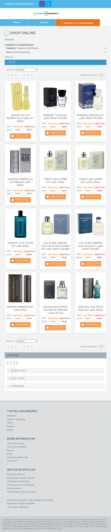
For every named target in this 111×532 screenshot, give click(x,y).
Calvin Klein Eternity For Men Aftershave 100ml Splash (55, 310)
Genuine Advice (14, 488)
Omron (10, 423)
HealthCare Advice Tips (17, 457)
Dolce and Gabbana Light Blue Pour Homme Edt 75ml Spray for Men (55, 246)
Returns (10, 450)
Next (32, 75)
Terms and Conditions (17, 447)
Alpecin (10, 430)
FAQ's (9, 454)
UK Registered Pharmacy (18, 481)
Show (94, 75)
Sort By (10, 70)
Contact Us (12, 461)
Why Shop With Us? (16, 474)
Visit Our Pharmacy (15, 443)
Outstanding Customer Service (20, 478)
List (102, 69)
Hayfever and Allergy (16, 419)
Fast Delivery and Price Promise (21, 492)
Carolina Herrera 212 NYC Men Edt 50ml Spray (20, 182)
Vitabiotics (11, 416)
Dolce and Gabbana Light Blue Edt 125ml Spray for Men (90, 246)
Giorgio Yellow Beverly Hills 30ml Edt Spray (20, 118)
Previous (8, 75)
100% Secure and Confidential (20, 485)
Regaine (10, 426)
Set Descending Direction (40, 69)
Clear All (9, 57)
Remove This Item (104, 48)
